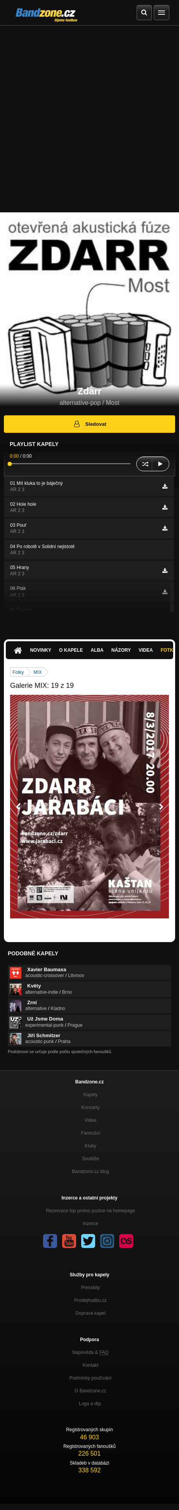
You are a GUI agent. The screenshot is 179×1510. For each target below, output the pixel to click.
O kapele (71, 650)
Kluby (90, 1146)
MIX (37, 672)
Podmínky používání (91, 1378)
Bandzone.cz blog (90, 1171)
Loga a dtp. (90, 1403)
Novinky (40, 650)
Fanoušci (90, 1133)
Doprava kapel (90, 1313)
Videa (146, 650)
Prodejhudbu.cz (90, 1300)
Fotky (18, 672)
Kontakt (91, 1365)
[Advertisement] (89, 119)
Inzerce (90, 1223)
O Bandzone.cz (90, 1391)
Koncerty (90, 1107)
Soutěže (90, 1158)
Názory (121, 650)
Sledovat (89, 424)
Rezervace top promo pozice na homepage (90, 1210)
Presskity (90, 1287)
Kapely (90, 1094)
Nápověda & (90, 1352)
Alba (96, 650)
